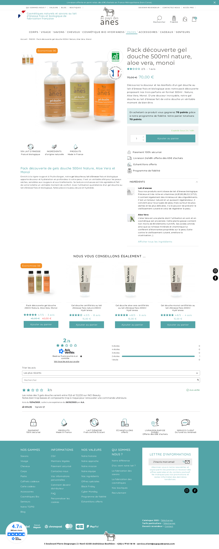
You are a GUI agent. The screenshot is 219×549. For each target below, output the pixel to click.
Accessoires (27, 490)
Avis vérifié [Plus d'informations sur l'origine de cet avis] (195, 389)
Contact (169, 525)
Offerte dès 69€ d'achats (155, 431)
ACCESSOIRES (148, 29)
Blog (23, 510)
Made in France (75, 151)
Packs (24, 475)
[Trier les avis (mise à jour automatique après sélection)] (111, 371)
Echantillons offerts (145, 163)
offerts (125, 430)
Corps (24, 470)
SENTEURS (184, 29)
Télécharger (167, 519)
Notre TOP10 (27, 505)
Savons (24, 454)
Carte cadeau (28, 485)
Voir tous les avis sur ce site (66, 360)
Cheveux (25, 465)
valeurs (53, 8)
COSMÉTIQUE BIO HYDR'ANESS (103, 29)
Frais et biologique (30, 151)
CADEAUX (168, 29)
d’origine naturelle (54, 151)
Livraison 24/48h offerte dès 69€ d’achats (158, 156)
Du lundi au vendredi (185, 430)
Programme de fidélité (146, 169)
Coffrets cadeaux (30, 480)
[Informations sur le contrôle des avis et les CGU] (81, 355)
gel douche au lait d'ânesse (85, 175)
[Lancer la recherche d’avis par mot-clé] (198, 378)
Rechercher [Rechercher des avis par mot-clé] (109, 378)
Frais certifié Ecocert (94, 430)
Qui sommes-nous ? (36, 8)
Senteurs (25, 500)
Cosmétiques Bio (30, 495)
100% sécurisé (33, 430)
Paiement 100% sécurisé (147, 151)
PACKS (132, 29)
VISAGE (45, 29)
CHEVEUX (73, 29)
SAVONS (58, 29)
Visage (24, 459)
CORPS (32, 29)
